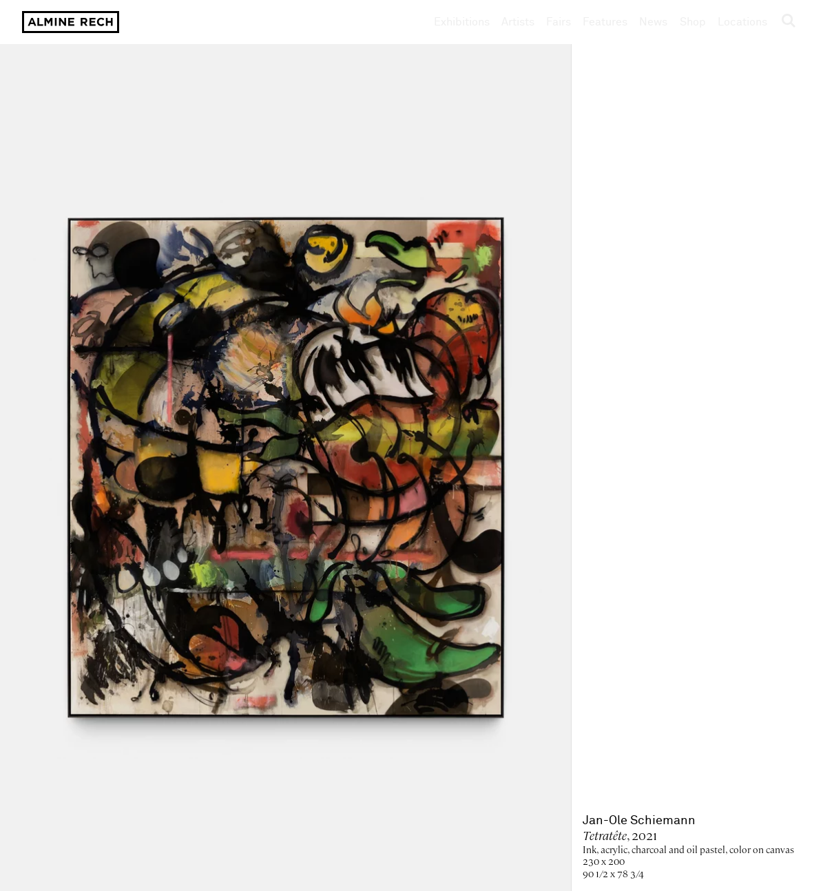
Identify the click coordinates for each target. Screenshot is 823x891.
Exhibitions (462, 22)
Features (605, 22)
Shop (693, 22)
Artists (517, 22)
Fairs (558, 22)
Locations (742, 22)
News (653, 22)
